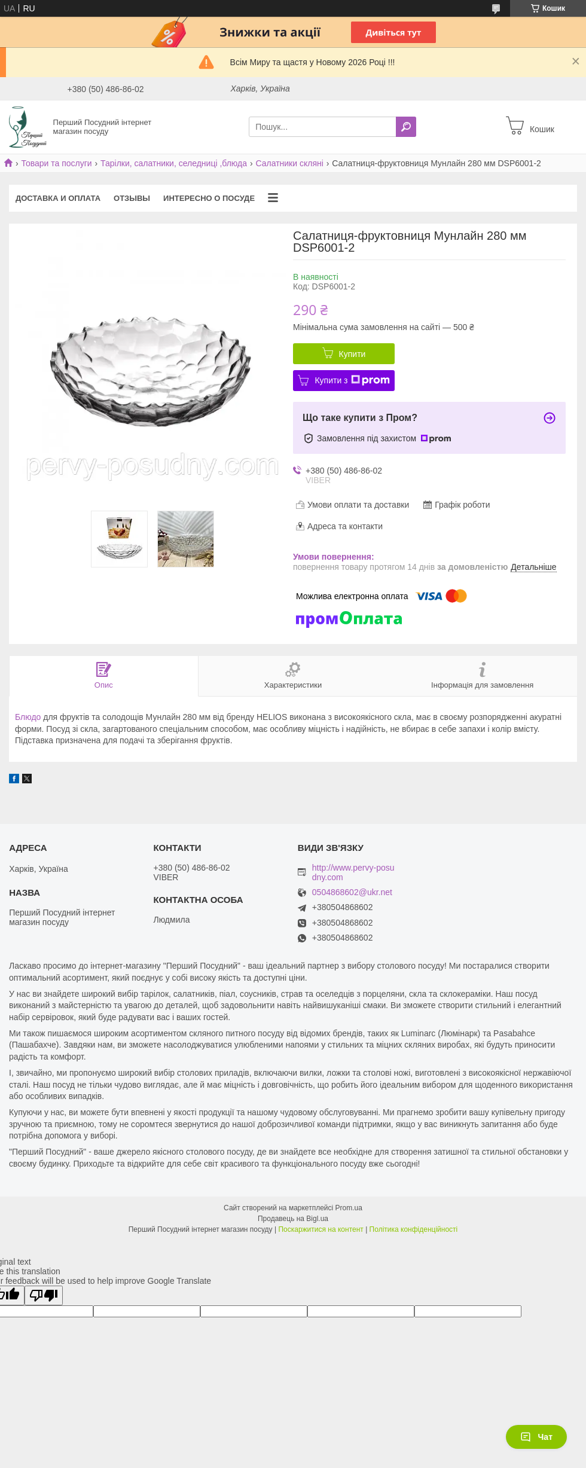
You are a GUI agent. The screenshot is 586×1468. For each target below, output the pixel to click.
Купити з (352, 380)
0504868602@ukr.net (352, 892)
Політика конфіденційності (414, 1229)
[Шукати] (406, 127)
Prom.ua (348, 1208)
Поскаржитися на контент (320, 1229)
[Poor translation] (44, 1295)
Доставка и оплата (58, 198)
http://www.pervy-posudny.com (353, 872)
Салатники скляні (289, 163)
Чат (536, 1437)
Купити (352, 354)
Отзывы (132, 198)
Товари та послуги (56, 163)
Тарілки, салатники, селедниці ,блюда (173, 163)
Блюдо (28, 717)
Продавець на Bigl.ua (293, 1218)
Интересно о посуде (209, 198)
